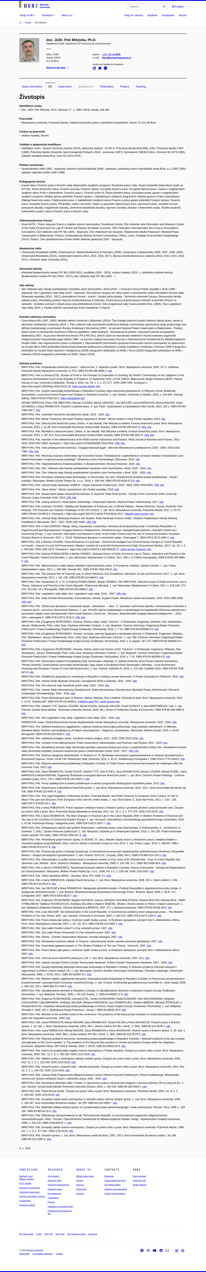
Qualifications (86, 86)
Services (80, 1193)
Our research (53, 1176)
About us (83, 1169)
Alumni (183, 15)
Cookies (59, 1254)
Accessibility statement (42, 1254)
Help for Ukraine (133, 15)
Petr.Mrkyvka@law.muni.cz (116, 58)
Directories (109, 1176)
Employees (168, 15)
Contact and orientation (114, 1193)
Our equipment (54, 1193)
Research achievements (58, 1185)
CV (50, 86)
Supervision (65, 86)
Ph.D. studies (25, 1183)
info (110, 370)
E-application (25, 1201)
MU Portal (60, 1234)
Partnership (81, 1189)
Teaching (141, 86)
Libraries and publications (115, 1189)
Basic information (32, 86)
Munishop (92, 1234)
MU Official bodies (112, 1185)
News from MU (139, 1180)
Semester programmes (29, 1192)
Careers (79, 1180)
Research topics (55, 1189)
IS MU (39, 1234)
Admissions (28, 1169)
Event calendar (139, 1176)
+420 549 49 (111, 54)
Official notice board (85, 1176)
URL (143, 427)
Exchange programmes (29, 1188)
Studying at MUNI (27, 1205)
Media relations (139, 1185)
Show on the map (57, 68)
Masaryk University (34, 1250)
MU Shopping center (76, 1234)
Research (55, 1169)
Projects (124, 86)
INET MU (48, 1234)
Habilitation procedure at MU (60, 1206)
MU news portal (26, 1234)
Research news (55, 1180)
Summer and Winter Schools (32, 1196)
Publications (107, 86)
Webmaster (24, 1254)
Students (152, 15)
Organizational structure (115, 1180)
